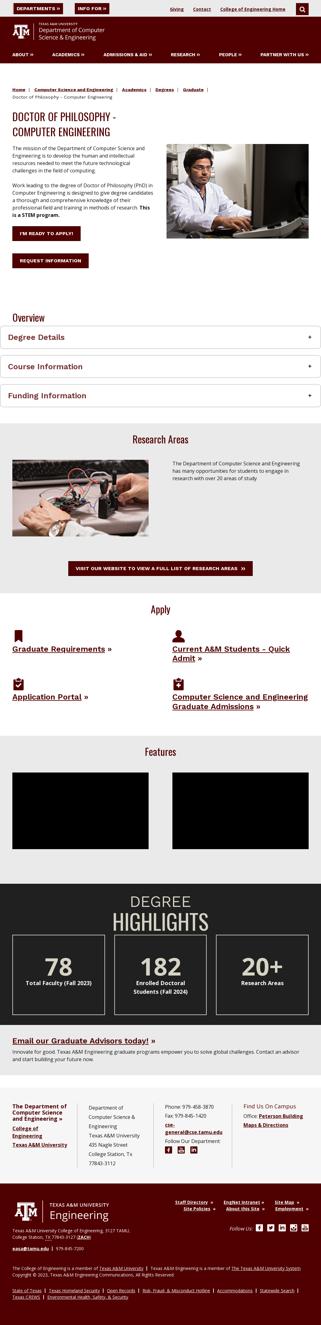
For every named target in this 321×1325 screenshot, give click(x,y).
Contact (202, 9)
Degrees (164, 89)
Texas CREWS (26, 1297)
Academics (68, 54)
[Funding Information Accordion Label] (160, 395)
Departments (38, 8)
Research (185, 54)
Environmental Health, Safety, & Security (87, 1297)
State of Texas (27, 1290)
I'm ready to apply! (46, 233)
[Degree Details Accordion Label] (160, 337)
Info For (92, 8)
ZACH (84, 1237)
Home (18, 89)
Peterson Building (281, 1116)
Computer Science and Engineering (73, 89)
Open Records (121, 1290)
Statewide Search (277, 1290)
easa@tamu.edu (30, 1248)
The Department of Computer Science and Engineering (39, 1112)
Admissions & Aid (127, 54)
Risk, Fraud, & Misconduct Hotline (176, 1290)
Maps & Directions (265, 1125)
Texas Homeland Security (74, 1290)
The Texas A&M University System (266, 1268)
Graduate (193, 89)
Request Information (50, 261)
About (22, 54)
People (230, 54)
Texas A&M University (39, 1144)
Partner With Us (284, 54)
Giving (177, 9)
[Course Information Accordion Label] (160, 366)
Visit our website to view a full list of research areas (160, 568)
